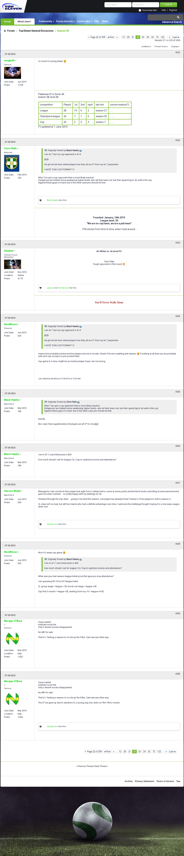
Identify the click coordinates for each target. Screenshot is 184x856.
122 (162, 37)
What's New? (24, 21)
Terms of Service (165, 781)
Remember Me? (149, 10)
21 (133, 37)
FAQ (96, 21)
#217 (178, 483)
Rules (105, 21)
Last (176, 37)
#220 (178, 674)
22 (138, 37)
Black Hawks (52, 200)
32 (152, 37)
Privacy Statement (144, 781)
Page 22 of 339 (98, 37)
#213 (178, 243)
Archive (129, 781)
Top (178, 781)
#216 (178, 446)
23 (143, 37)
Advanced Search (172, 22)
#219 (178, 613)
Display (174, 46)
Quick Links (83, 21)
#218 (178, 544)
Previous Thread (85, 766)
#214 (178, 316)
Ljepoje (50, 288)
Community (45, 21)
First (110, 37)
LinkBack (145, 46)
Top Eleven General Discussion (36, 30)
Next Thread (100, 766)
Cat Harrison (63, 288)
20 (128, 37)
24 (148, 37)
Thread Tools (160, 46)
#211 (178, 52)
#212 (178, 140)
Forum (7, 21)
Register (173, 10)
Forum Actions (64, 21)
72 (157, 37)
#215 (178, 392)
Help (164, 10)
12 (123, 37)
